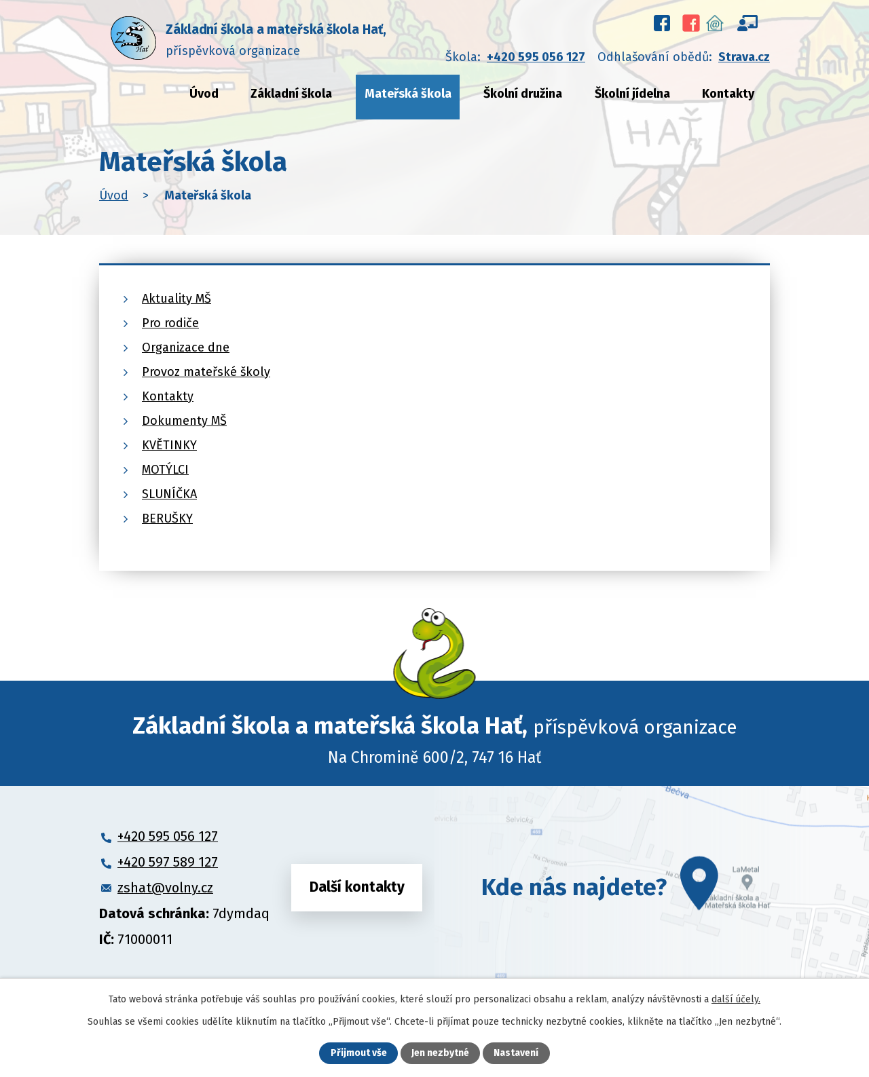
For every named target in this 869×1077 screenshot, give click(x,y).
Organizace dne (185, 347)
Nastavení (516, 1053)
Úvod (204, 93)
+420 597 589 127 (167, 862)
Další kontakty (357, 887)
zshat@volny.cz (165, 888)
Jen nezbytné (440, 1053)
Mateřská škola (408, 93)
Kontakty (728, 93)
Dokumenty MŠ (184, 420)
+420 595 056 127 (536, 57)
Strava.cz (744, 57)
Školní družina (522, 93)
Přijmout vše (359, 1053)
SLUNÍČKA (169, 494)
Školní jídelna (632, 93)
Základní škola (291, 93)
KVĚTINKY (169, 445)
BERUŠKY (167, 518)
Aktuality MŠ (176, 298)
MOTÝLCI (165, 469)
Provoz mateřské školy (206, 371)
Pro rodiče (170, 323)
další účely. (735, 999)
